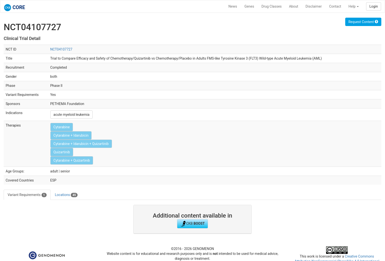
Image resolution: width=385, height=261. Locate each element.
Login (373, 6)
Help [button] (353, 6)
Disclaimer (313, 6)
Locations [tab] (66, 195)
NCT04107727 (61, 49)
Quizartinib (62, 152)
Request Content (363, 22)
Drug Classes (271, 6)
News (232, 6)
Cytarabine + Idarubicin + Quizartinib (81, 144)
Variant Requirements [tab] (27, 195)
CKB (192, 224)
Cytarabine (62, 127)
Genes (249, 6)
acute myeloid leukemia (72, 115)
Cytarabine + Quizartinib (72, 160)
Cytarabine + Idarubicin (71, 135)
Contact (335, 6)
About (293, 6)
